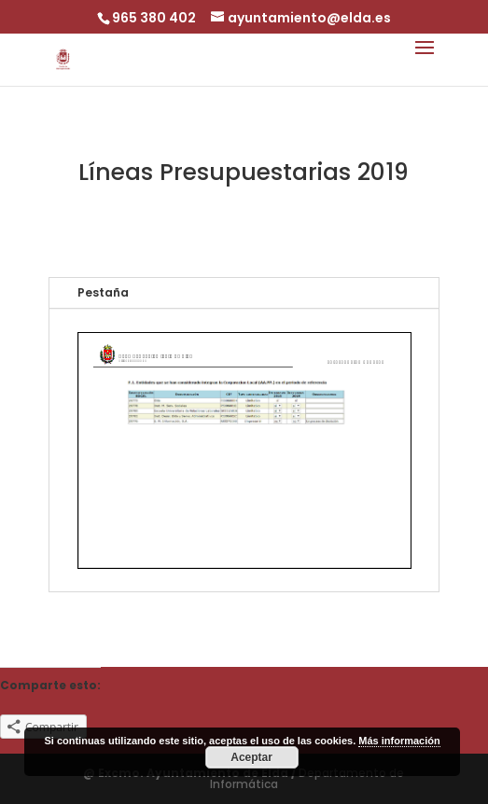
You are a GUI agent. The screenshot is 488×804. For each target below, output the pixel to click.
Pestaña (103, 292)
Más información (398, 740)
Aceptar (251, 757)
